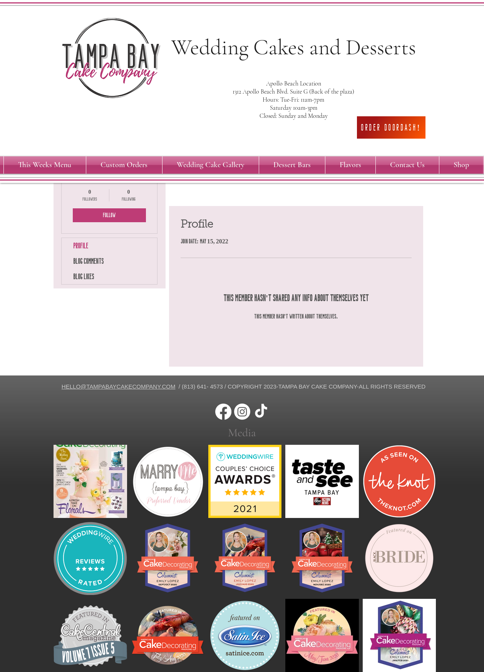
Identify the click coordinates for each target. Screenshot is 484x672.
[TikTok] (261, 412)
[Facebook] (223, 412)
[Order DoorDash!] (391, 127)
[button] (124, 165)
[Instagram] (242, 412)
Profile (80, 246)
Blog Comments (88, 261)
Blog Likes (83, 276)
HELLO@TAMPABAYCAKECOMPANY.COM (119, 386)
